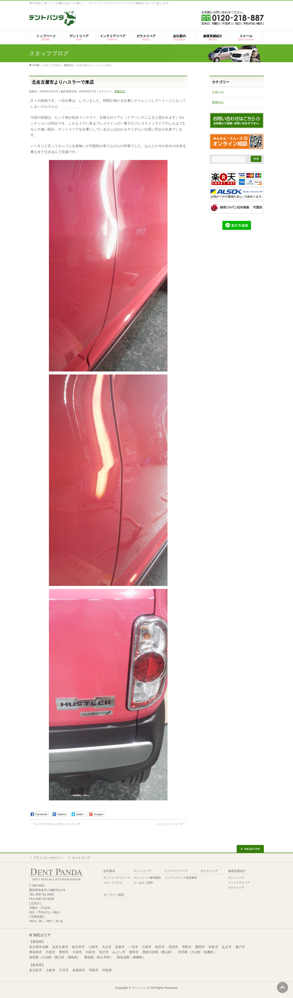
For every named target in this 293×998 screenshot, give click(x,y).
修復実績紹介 (237, 871)
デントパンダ (141, 988)
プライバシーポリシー (48, 858)
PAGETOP (252, 848)
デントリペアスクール (116, 877)
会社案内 (109, 871)
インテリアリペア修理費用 (180, 877)
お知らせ (218, 92)
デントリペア (142, 871)
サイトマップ (81, 858)
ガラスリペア (209, 871)
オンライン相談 (113, 894)
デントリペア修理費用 (147, 877)
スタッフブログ (112, 882)
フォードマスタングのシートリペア (54, 824)
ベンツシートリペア (172, 824)
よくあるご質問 (143, 882)
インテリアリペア (176, 871)
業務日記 (119, 91)
